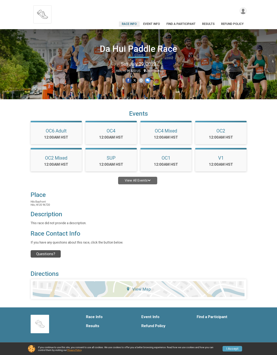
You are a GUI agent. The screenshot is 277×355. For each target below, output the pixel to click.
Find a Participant (181, 24)
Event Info (151, 24)
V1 (221, 158)
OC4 (111, 131)
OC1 (166, 158)
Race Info (129, 24)
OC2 (220, 131)
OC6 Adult (56, 131)
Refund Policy (232, 24)
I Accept (232, 349)
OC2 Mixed (56, 158)
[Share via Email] (141, 80)
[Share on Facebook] (128, 80)
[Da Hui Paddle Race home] (42, 13)
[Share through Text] (148, 80)
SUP (111, 158)
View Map (138, 289)
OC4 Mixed (166, 131)
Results (208, 24)
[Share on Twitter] (134, 80)
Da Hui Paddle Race (138, 49)
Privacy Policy (74, 350)
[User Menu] (243, 10)
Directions (154, 71)
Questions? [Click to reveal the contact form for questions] (45, 254)
